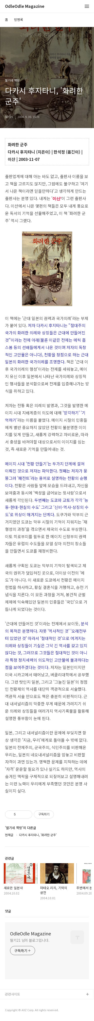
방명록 (18, 19)
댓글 (8, 911)
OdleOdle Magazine (24, 6)
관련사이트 (12, 994)
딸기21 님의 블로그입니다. (29, 940)
